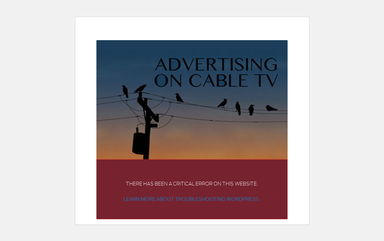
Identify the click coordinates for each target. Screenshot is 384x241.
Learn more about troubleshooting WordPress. (192, 198)
